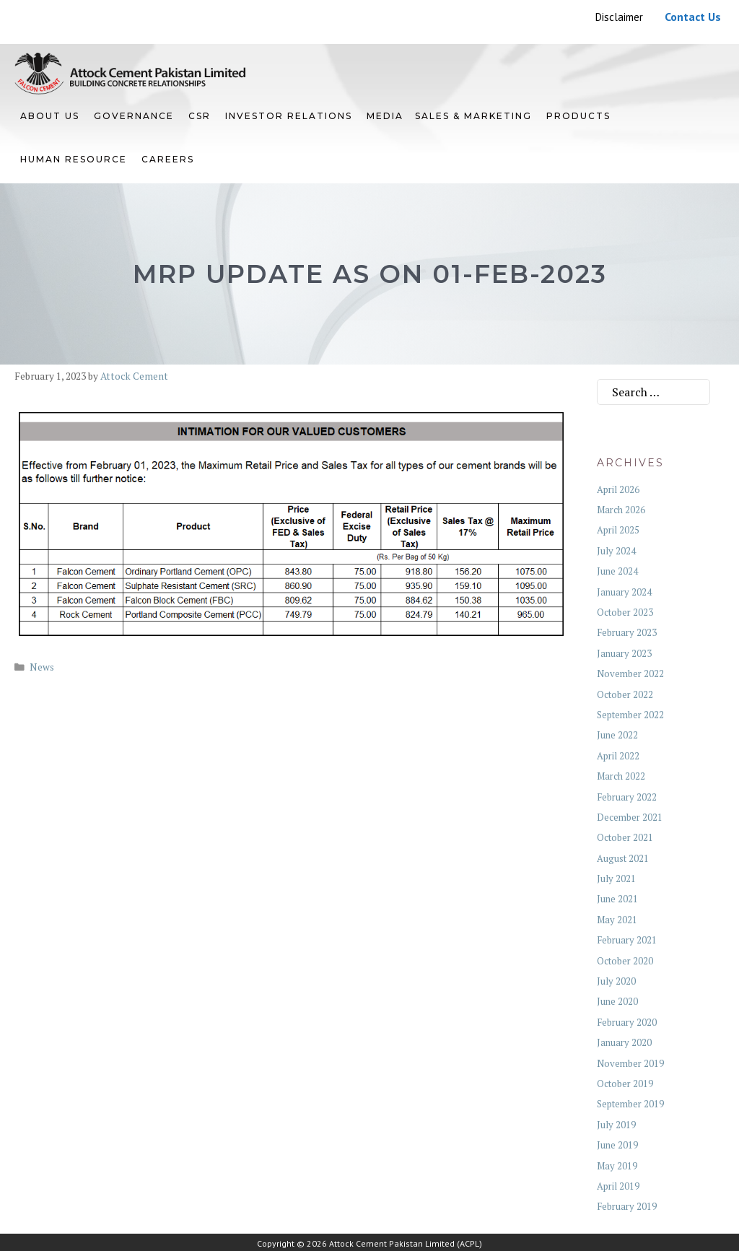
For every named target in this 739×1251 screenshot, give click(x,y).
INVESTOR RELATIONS (288, 115)
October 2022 (625, 694)
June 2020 (617, 1001)
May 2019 (617, 1165)
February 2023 (627, 632)
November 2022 (630, 673)
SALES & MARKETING (473, 115)
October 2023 (625, 612)
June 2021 (617, 898)
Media (385, 115)
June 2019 (617, 1144)
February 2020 (627, 1022)
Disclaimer (619, 17)
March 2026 (621, 509)
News (42, 667)
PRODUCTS (578, 115)
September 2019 (630, 1103)
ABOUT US (49, 115)
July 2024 (616, 550)
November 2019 (630, 1063)
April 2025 (618, 529)
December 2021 (630, 817)
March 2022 (621, 776)
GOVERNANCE (134, 115)
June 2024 (617, 571)
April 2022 (618, 755)
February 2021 (627, 939)
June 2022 (617, 734)
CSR (199, 115)
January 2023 (624, 653)
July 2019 (616, 1124)
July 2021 (616, 878)
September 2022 (630, 714)
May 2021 (617, 919)
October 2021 (625, 837)
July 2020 (616, 981)
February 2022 (627, 796)
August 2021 (623, 858)
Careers (167, 159)
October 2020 (625, 960)
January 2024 (624, 591)
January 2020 (624, 1042)
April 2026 (618, 489)
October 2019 (625, 1083)
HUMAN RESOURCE (73, 159)
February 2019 (627, 1206)
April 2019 (618, 1186)
